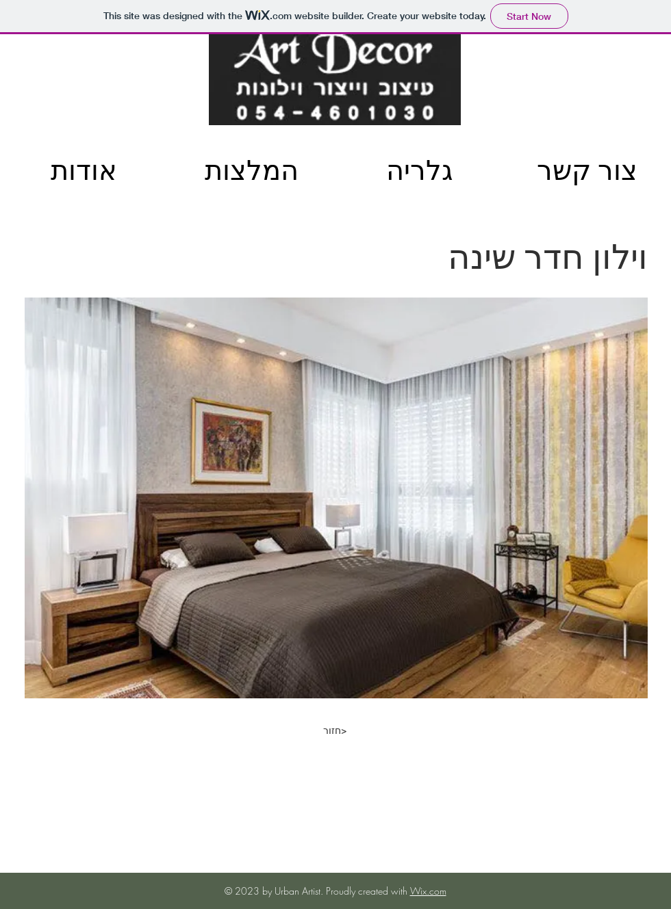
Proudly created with (368, 890)
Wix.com (428, 890)
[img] (43, 244)
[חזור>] (334, 730)
